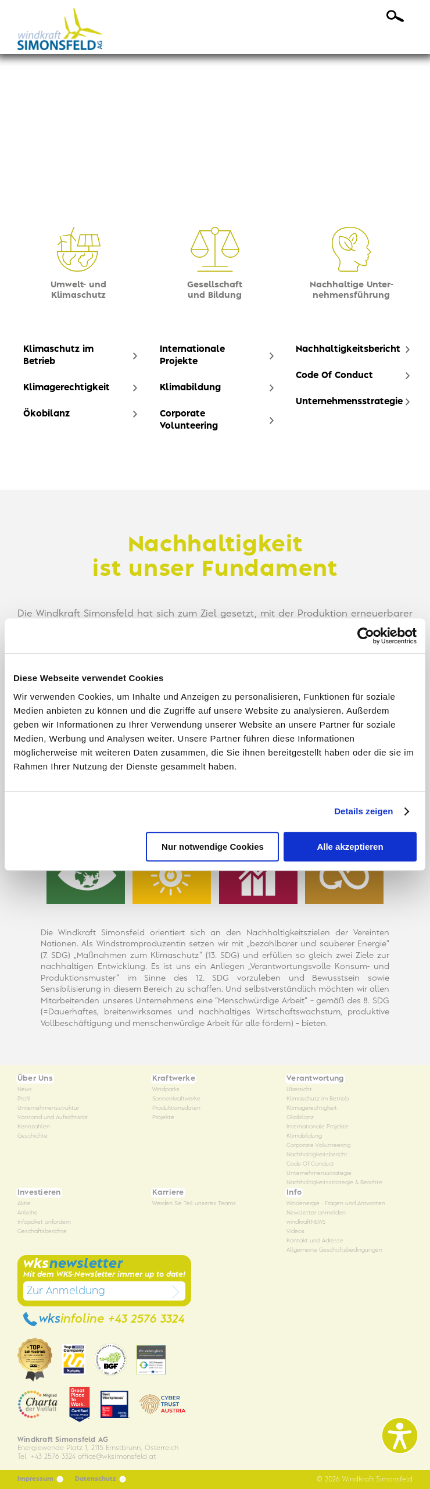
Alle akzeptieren (350, 847)
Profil (24, 1099)
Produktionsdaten (176, 1108)
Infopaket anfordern (44, 1222)
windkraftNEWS (305, 1222)
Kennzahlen (33, 1127)
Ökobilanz (46, 414)
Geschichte (32, 1136)
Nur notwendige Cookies (213, 847)
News (24, 1089)
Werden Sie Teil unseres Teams (194, 1203)
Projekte (163, 1117)
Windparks (166, 1089)
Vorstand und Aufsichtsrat (52, 1117)
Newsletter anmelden (316, 1213)
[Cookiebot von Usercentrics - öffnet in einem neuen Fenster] (366, 635)
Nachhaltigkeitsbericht (348, 349)
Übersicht (299, 1089)
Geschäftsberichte (42, 1231)
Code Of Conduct (334, 376)
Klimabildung (190, 388)
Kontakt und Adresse (314, 1241)
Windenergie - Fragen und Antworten (335, 1203)
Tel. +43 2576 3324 (46, 1457)
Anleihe (27, 1213)
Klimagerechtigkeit (66, 388)
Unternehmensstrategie (349, 402)
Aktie (24, 1203)
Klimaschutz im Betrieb (58, 355)
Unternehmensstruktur (48, 1108)
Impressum (40, 1479)
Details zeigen (363, 811)
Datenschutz (100, 1479)
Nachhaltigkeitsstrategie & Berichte (334, 1182)
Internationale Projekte (192, 355)
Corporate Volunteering (189, 420)
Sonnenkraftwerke (176, 1099)
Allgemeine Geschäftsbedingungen (334, 1250)
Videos (295, 1231)
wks (104, 1319)
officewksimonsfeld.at (117, 1457)
